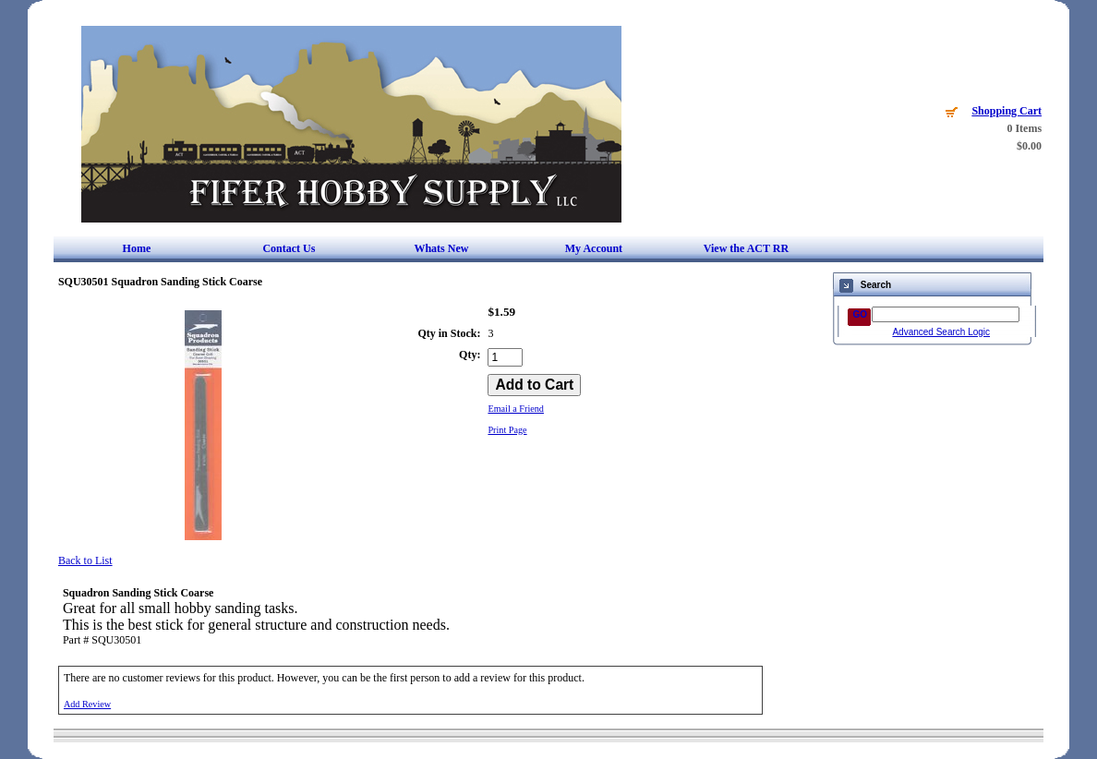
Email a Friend (516, 409)
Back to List (85, 560)
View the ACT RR (746, 248)
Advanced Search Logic (941, 332)
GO (859, 314)
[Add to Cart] (534, 385)
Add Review (87, 704)
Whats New (441, 248)
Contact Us (288, 248)
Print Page (507, 430)
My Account (593, 248)
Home (137, 248)
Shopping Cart (1006, 110)
